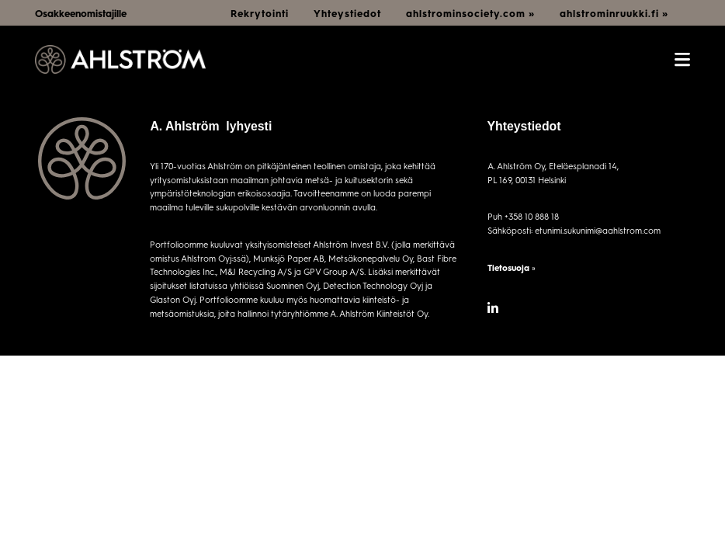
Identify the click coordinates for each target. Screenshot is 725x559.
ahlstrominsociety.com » (470, 13)
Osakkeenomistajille (81, 13)
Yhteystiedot (347, 13)
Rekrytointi (260, 13)
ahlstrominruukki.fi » (614, 13)
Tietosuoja (508, 267)
